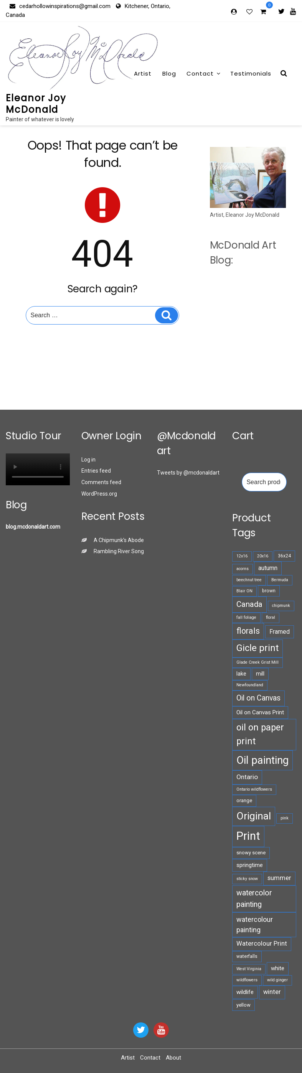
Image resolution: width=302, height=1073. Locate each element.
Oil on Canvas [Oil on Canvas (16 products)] (258, 698)
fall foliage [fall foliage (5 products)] (246, 617)
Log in (88, 460)
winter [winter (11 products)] (272, 992)
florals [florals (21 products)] (248, 631)
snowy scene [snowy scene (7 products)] (251, 852)
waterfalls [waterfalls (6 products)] (246, 956)
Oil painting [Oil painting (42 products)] (262, 760)
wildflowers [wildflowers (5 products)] (246, 979)
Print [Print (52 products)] (248, 835)
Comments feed (101, 482)
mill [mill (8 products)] (260, 674)
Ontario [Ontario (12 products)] (247, 777)
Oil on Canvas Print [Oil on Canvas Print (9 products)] (260, 712)
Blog (169, 73)
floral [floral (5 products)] (270, 617)
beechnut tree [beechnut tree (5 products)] (249, 579)
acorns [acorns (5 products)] (242, 568)
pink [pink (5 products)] (285, 818)
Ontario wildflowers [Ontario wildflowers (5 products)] (254, 789)
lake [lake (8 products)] (241, 674)
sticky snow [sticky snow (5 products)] (247, 878)
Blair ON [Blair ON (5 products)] (244, 590)
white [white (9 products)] (277, 968)
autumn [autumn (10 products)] (267, 568)
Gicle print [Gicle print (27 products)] (257, 648)
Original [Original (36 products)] (253, 816)
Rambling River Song (119, 551)
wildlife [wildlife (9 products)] (245, 992)
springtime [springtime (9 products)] (249, 865)
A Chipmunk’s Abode (119, 540)
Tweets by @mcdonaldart (188, 473)
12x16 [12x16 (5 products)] (242, 556)
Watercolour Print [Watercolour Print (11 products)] (261, 943)
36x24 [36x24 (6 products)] (284, 556)
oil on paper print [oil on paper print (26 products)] (260, 734)
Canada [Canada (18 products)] (249, 604)
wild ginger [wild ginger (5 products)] (277, 979)
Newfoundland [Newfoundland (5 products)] (249, 684)
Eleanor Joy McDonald (36, 104)
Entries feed (96, 471)
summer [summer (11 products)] (279, 878)
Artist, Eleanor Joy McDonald (244, 215)
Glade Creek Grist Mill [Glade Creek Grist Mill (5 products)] (257, 662)
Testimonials (250, 73)
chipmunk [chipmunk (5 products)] (281, 605)
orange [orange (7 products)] (244, 800)
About (173, 1057)
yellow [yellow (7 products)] (243, 1005)
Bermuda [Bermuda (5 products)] (279, 579)
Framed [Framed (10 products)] (279, 631)
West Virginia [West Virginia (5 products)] (248, 968)
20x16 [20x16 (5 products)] (262, 556)
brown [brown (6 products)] (269, 590)
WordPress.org (99, 494)
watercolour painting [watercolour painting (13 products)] (254, 924)
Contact (203, 73)
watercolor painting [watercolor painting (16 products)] (254, 898)
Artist (143, 73)
